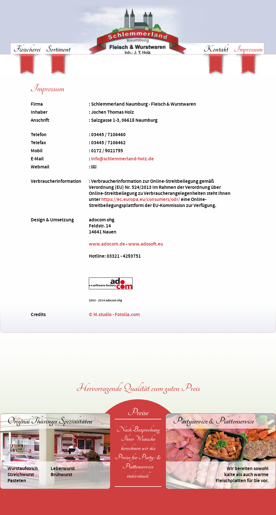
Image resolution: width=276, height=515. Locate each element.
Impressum (248, 49)
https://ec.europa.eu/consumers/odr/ (140, 199)
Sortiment (58, 49)
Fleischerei (27, 49)
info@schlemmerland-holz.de (122, 159)
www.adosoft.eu (145, 244)
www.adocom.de (107, 244)
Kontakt (216, 49)
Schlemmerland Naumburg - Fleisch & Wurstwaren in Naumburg (138, 32)
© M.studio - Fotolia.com (114, 314)
